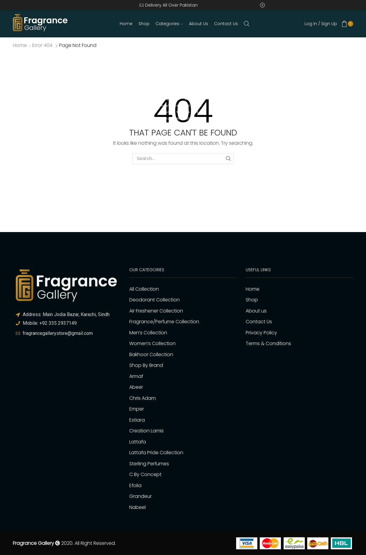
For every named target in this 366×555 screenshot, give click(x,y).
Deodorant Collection (154, 299)
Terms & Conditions (268, 343)
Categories (169, 24)
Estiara (137, 420)
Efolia (135, 485)
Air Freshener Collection (156, 310)
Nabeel (137, 507)
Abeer (136, 387)
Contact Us (226, 24)
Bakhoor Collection (151, 354)
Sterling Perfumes (149, 463)
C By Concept (145, 474)
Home (126, 24)
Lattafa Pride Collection (156, 452)
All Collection (144, 289)
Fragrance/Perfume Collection (164, 321)
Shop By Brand (146, 365)
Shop (144, 24)
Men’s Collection (148, 332)
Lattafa (137, 441)
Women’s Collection (152, 343)
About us (198, 24)
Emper (136, 408)
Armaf (136, 376)
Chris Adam (142, 398)
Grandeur (140, 496)
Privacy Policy (261, 332)
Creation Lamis (146, 430)
